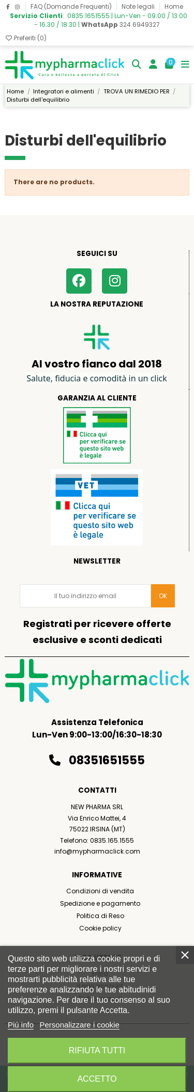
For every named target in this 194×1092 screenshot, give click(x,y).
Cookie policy (100, 928)
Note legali (139, 6)
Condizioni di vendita (100, 891)
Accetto (96, 1078)
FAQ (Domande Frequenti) (72, 6)
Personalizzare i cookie (80, 1024)
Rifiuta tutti (97, 1050)
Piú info (21, 1024)
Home (174, 6)
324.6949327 (120, 24)
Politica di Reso (100, 915)
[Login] (153, 64)
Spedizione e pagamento (100, 903)
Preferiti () (26, 38)
